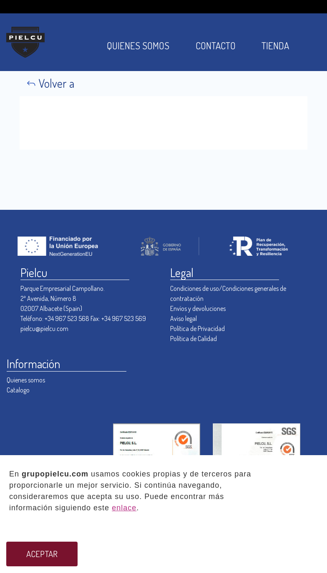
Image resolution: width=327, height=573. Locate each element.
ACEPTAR (42, 553)
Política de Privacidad (197, 328)
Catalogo (18, 390)
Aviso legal (183, 318)
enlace (124, 508)
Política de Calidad (193, 338)
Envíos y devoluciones (198, 308)
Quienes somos (26, 380)
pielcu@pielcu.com (44, 328)
